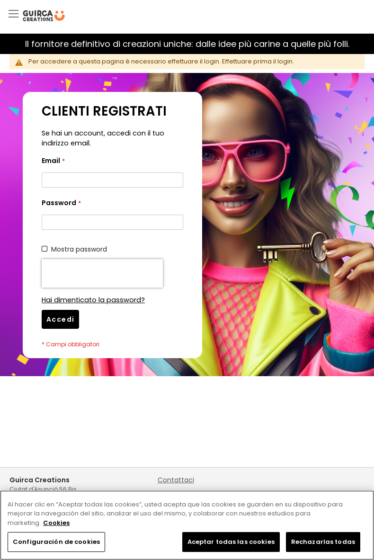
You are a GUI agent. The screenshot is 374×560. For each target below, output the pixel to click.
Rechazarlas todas (323, 541)
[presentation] (102, 273)
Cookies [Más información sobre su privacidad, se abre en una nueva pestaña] (56, 522)
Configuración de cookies (56, 541)
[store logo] (44, 16)
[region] (187, 525)
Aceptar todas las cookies (231, 541)
